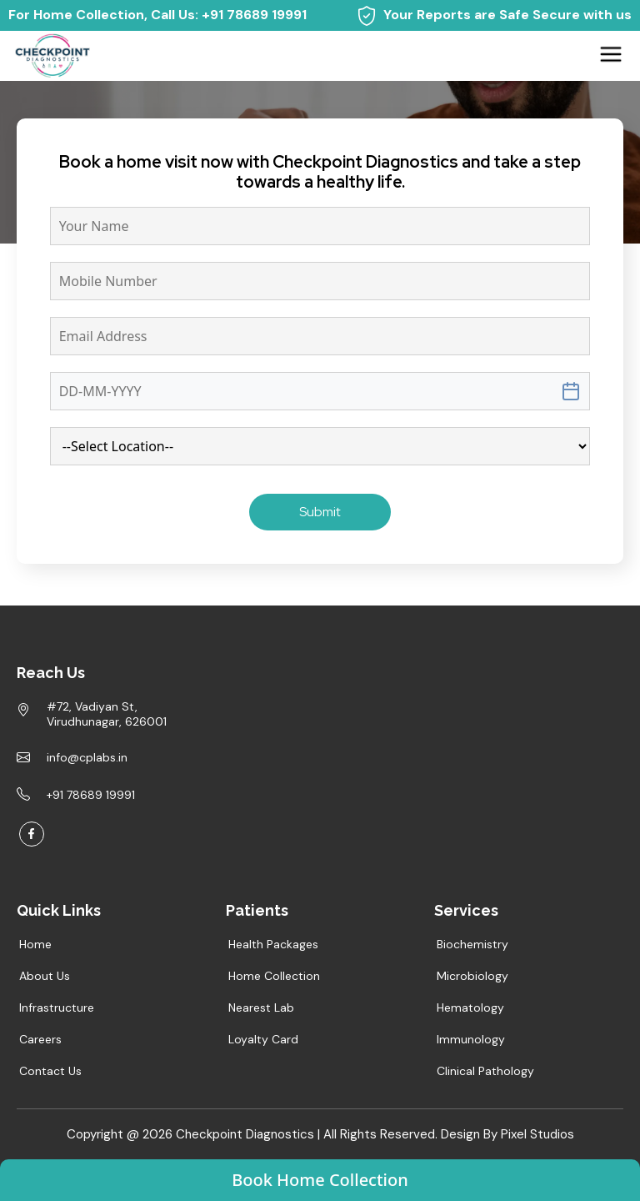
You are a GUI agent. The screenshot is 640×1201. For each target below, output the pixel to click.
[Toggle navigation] (610, 54)
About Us (44, 975)
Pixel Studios (537, 1134)
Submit (320, 511)
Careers (40, 1039)
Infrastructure (56, 1007)
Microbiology (472, 975)
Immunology (471, 1039)
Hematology (470, 1007)
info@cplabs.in (87, 757)
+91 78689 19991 (254, 14)
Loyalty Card (263, 1039)
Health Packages (273, 944)
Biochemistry (472, 944)
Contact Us (50, 1070)
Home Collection (274, 975)
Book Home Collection (320, 1179)
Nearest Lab (261, 1007)
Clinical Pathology (485, 1070)
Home (39, 168)
